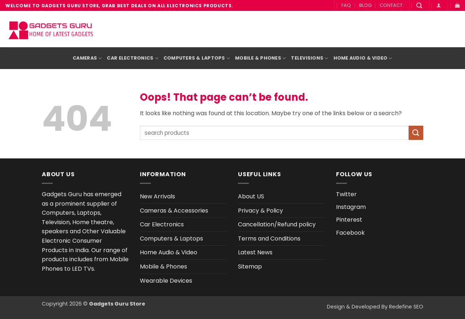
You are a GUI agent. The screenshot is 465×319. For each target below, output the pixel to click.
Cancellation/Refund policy (277, 224)
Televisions (309, 58)
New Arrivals (157, 196)
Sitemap (250, 266)
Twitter (346, 194)
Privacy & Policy (260, 210)
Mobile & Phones (260, 58)
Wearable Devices (166, 280)
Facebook (350, 233)
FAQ (346, 5)
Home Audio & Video (362, 58)
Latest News (255, 252)
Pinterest (349, 219)
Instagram (351, 207)
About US (251, 196)
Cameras (87, 58)
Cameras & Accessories (174, 210)
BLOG (365, 5)
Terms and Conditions (269, 238)
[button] (419, 5)
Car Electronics (132, 58)
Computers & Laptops (196, 58)
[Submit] (416, 133)
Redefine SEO (406, 306)
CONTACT (391, 5)
